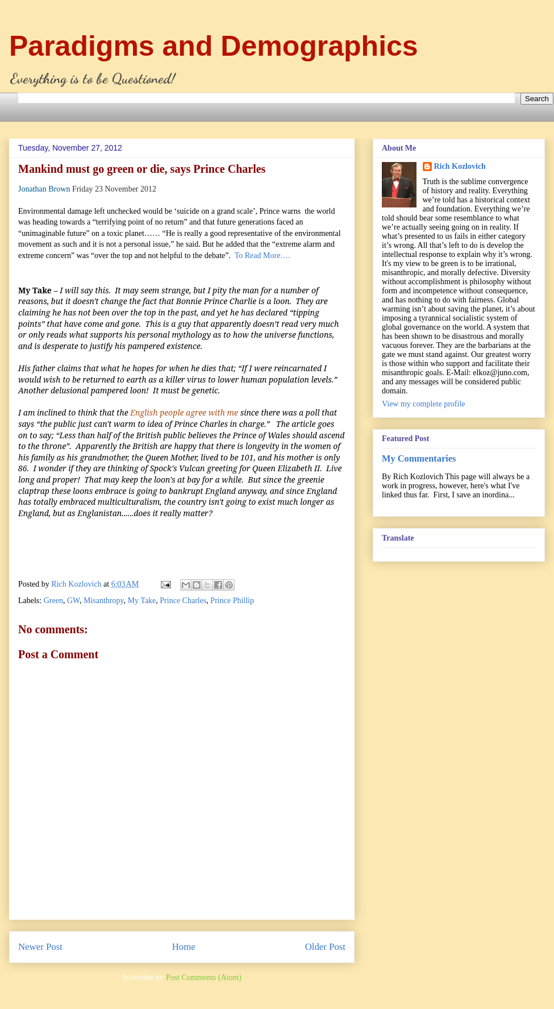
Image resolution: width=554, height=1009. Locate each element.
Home (183, 946)
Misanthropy (104, 600)
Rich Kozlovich (460, 166)
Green (53, 600)
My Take (142, 600)
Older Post (325, 946)
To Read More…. (262, 255)
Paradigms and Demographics (213, 46)
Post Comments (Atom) (203, 977)
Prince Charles (183, 600)
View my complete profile (423, 404)
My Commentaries (419, 458)
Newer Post (40, 946)
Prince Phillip (232, 600)
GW (73, 600)
